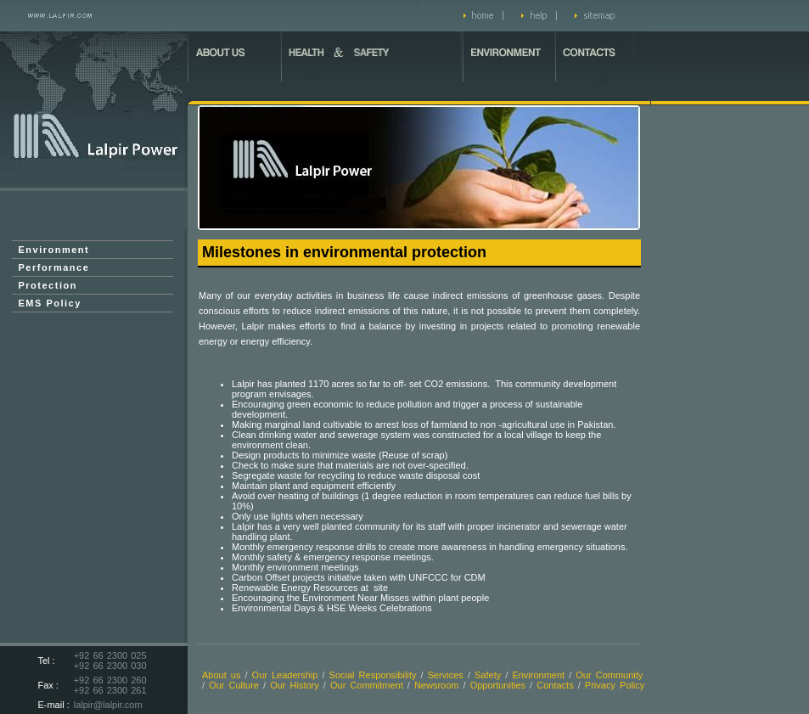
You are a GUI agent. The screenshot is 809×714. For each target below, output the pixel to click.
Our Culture (234, 685)
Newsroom (436, 685)
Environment (54, 250)
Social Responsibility (373, 675)
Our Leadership (285, 675)
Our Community (609, 675)
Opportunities (497, 685)
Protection (48, 285)
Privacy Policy (614, 685)
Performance (54, 267)
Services (445, 675)
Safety (488, 675)
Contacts (555, 685)
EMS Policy (50, 303)
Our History (294, 685)
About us (221, 675)
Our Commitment (368, 685)
